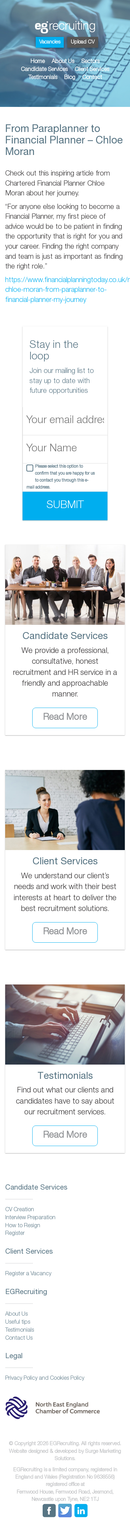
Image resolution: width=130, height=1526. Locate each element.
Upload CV (83, 42)
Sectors (90, 62)
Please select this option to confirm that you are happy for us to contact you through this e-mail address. (60, 477)
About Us (63, 62)
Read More (65, 717)
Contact (92, 78)
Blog (69, 78)
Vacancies (49, 42)
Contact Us (19, 1338)
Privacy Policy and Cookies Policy (44, 1378)
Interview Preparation (30, 1218)
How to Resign (22, 1226)
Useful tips (17, 1322)
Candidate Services (44, 70)
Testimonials (42, 78)
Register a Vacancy (28, 1274)
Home (38, 62)
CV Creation (19, 1210)
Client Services (92, 70)
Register (15, 1234)
